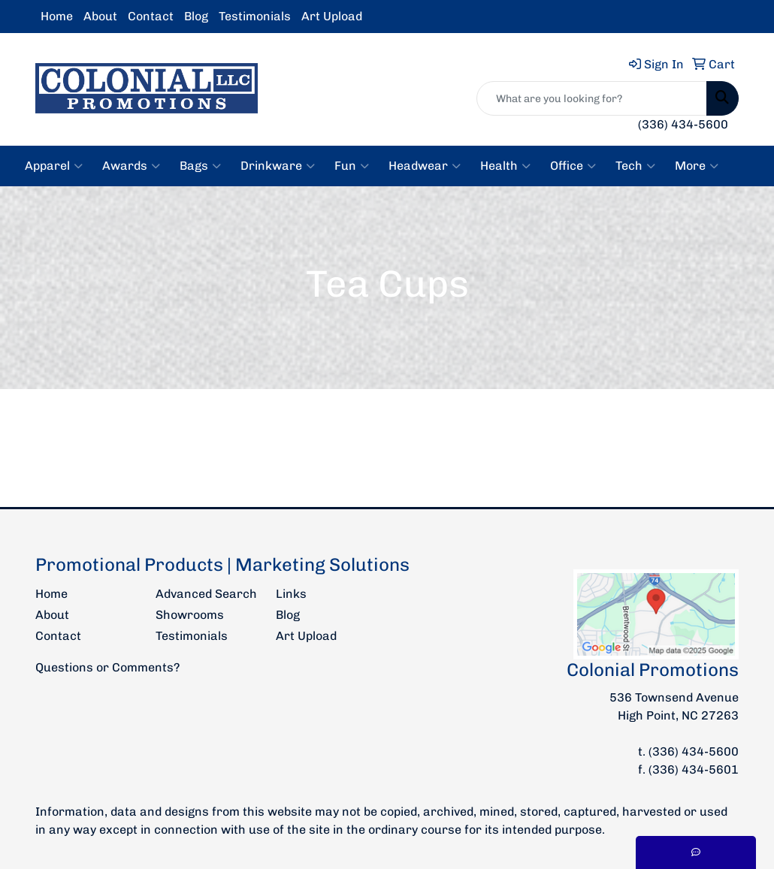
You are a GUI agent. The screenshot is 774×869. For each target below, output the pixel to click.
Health (505, 166)
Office (573, 166)
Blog (196, 16)
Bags (200, 166)
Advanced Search (206, 594)
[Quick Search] (591, 98)
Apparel (54, 166)
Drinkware (277, 166)
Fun (351, 166)
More (696, 166)
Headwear (425, 166)
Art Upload (331, 16)
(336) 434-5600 (683, 124)
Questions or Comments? (107, 667)
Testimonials (255, 16)
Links (291, 594)
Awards (131, 166)
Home (57, 16)
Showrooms (190, 615)
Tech (635, 166)
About (100, 16)
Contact (151, 16)
